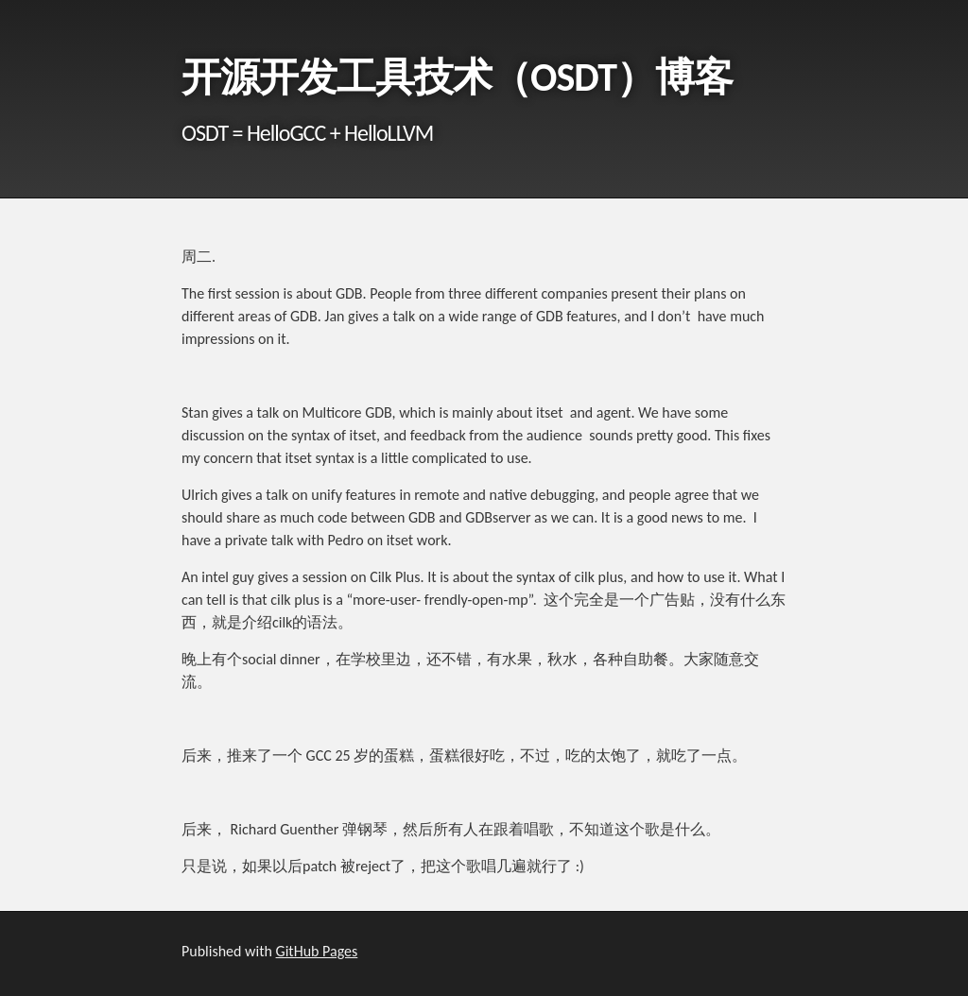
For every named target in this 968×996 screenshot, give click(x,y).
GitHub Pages (317, 951)
